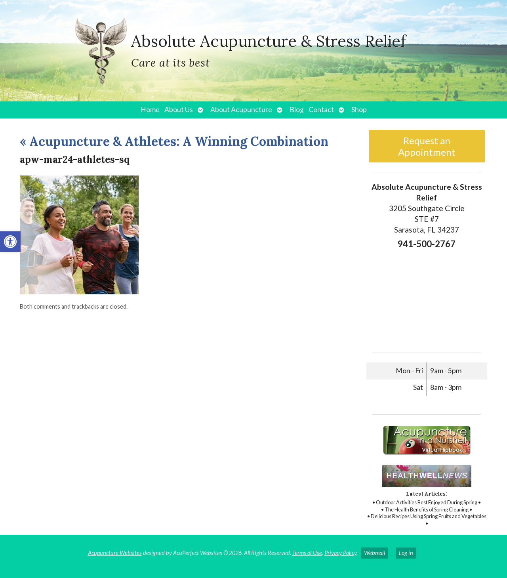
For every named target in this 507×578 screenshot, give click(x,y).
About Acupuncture (241, 109)
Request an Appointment (427, 146)
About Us (178, 109)
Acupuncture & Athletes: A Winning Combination (174, 141)
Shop (359, 109)
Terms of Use (307, 552)
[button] (10, 241)
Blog (297, 109)
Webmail (374, 552)
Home (150, 109)
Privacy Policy (340, 552)
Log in (406, 552)
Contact (321, 109)
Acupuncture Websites (115, 552)
